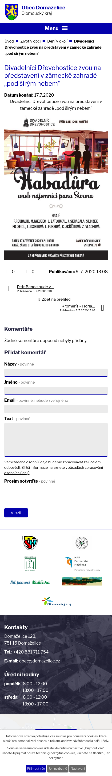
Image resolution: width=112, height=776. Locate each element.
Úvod (9, 41)
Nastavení (78, 768)
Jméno (19, 382)
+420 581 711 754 (30, 652)
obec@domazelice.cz (39, 660)
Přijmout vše (36, 768)
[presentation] (39, 496)
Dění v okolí (57, 41)
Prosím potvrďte (29, 481)
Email (36, 400)
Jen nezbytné (57, 768)
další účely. (101, 741)
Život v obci (30, 41)
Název (19, 364)
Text (17, 418)
